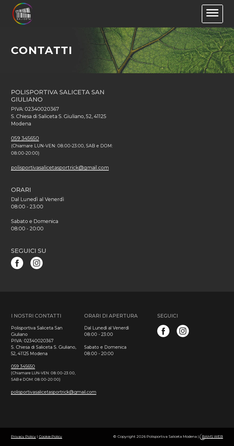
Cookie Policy (50, 436)
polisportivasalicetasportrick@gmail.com (60, 168)
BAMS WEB (212, 436)
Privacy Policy (23, 436)
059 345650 (25, 138)
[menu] (212, 14)
